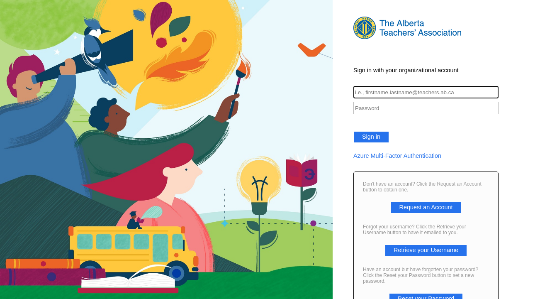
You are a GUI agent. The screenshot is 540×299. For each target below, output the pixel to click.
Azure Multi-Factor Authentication (397, 155)
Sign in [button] (371, 136)
